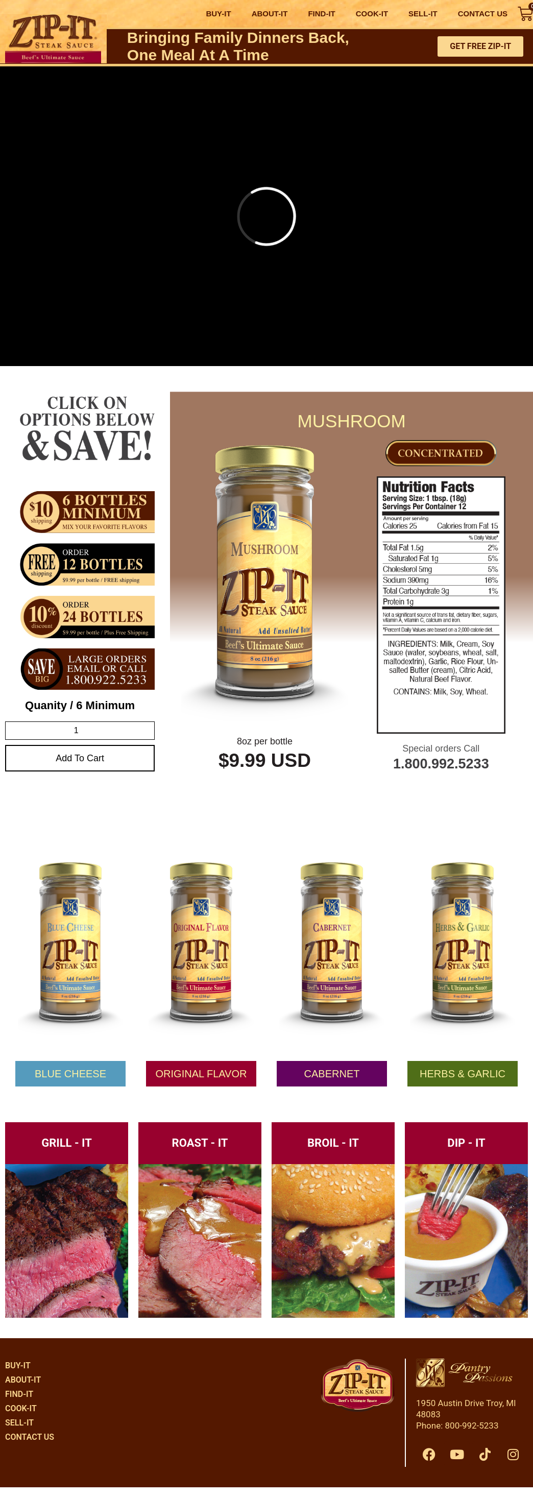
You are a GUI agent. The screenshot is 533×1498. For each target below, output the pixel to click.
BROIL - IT (333, 1143)
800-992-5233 (472, 1425)
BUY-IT (218, 13)
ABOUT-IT (270, 13)
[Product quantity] (80, 730)
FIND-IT (321, 13)
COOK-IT (372, 13)
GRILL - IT (66, 1143)
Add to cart (80, 758)
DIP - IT (466, 1143)
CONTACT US (482, 13)
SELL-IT (423, 13)
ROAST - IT (200, 1143)
